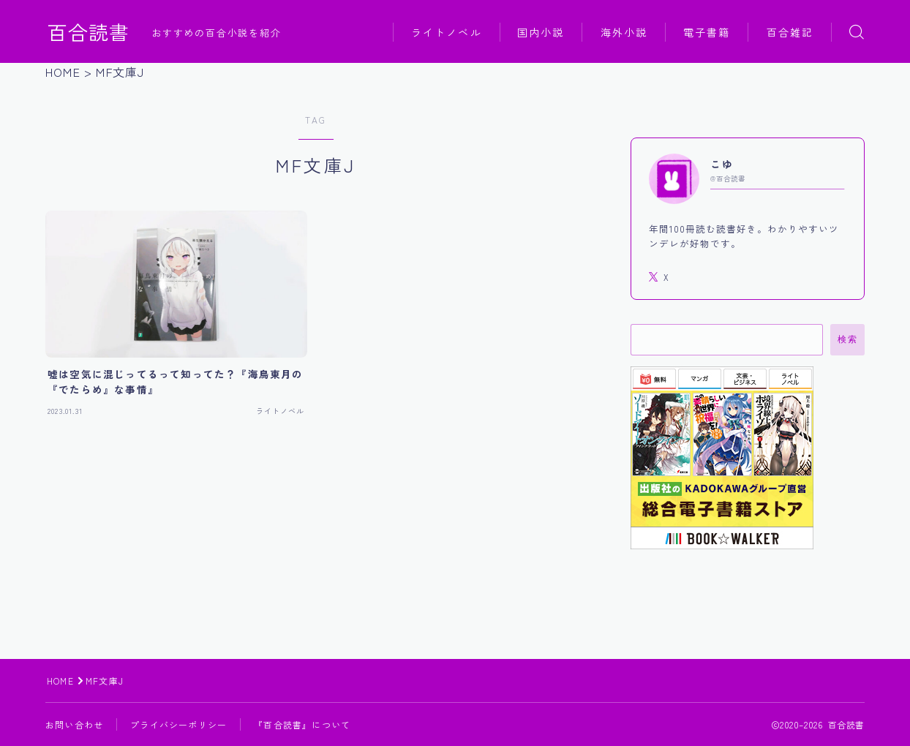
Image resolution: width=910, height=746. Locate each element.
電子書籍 (706, 32)
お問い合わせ (74, 724)
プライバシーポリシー (178, 724)
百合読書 (88, 32)
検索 (847, 339)
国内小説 (540, 32)
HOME (60, 680)
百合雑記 (790, 32)
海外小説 (624, 32)
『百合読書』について (302, 724)
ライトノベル (446, 32)
